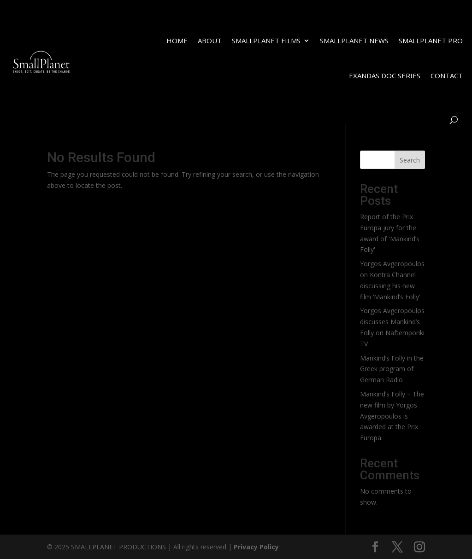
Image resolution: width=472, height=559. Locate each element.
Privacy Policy (256, 546)
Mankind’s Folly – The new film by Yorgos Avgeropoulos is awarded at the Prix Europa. (392, 416)
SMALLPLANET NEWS (354, 40)
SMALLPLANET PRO (431, 40)
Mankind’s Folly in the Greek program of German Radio (392, 369)
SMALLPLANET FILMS (266, 40)
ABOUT (210, 40)
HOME (177, 40)
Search (410, 160)
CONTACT (447, 75)
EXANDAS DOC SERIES (384, 75)
